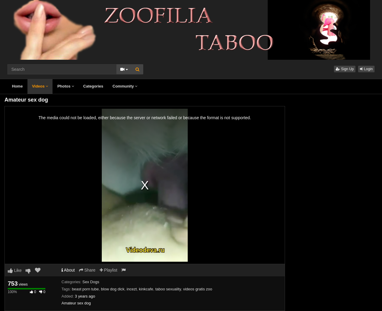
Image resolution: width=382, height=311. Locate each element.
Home (17, 86)
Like (15, 270)
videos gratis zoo (197, 289)
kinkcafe (146, 289)
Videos (40, 86)
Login (366, 69)
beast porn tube (85, 289)
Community (125, 86)
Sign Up (345, 69)
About (68, 270)
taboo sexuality (168, 289)
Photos (65, 86)
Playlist (108, 270)
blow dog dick (112, 289)
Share (87, 270)
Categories (93, 86)
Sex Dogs (90, 282)
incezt (132, 289)
